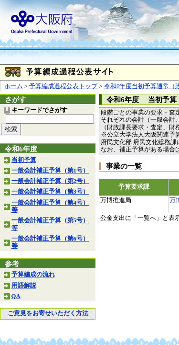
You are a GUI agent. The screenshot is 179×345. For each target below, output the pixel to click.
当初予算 (23, 160)
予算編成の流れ (33, 274)
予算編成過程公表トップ (63, 86)
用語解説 (23, 285)
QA (16, 296)
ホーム (13, 86)
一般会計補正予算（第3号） (50, 191)
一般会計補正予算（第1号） (50, 170)
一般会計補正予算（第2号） (50, 181)
